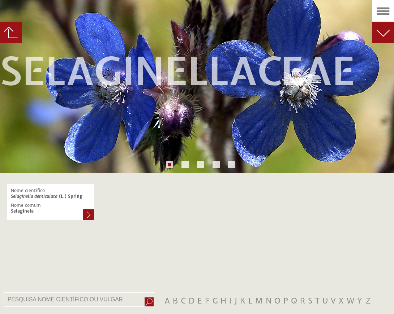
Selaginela (22, 211)
